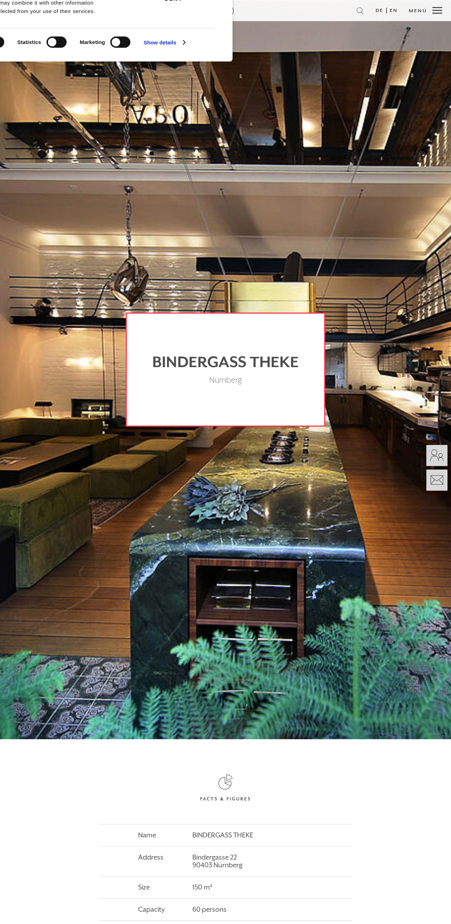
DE (379, 10)
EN (393, 10)
